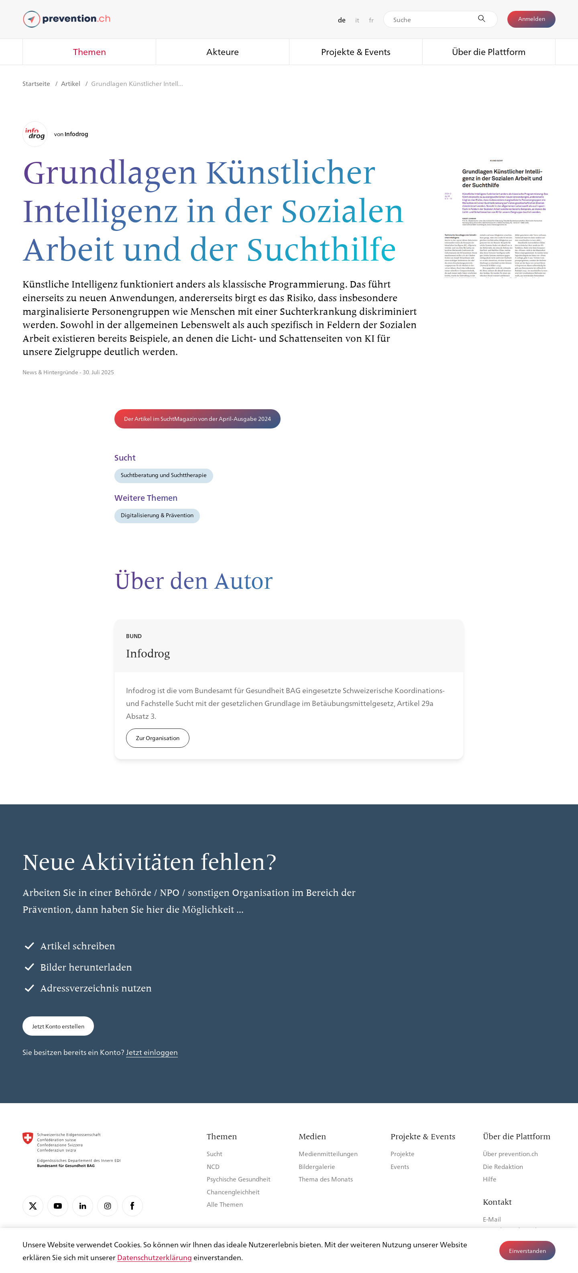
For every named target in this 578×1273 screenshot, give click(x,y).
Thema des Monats (326, 1179)
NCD (213, 1166)
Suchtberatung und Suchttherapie (164, 474)
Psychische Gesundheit (239, 1179)
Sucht (214, 1153)
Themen (89, 51)
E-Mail (492, 1219)
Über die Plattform (489, 51)
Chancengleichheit (233, 1191)
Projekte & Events (356, 51)
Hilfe (490, 1179)
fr (371, 20)
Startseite (37, 83)
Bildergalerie (317, 1166)
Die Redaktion (503, 1166)
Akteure (222, 51)
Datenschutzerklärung (154, 1257)
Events (400, 1166)
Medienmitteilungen (328, 1153)
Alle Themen (225, 1204)
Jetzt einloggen (152, 1052)
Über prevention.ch (510, 1153)
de (342, 20)
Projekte (403, 1153)
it (357, 20)
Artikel (71, 83)
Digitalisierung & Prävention (157, 514)
